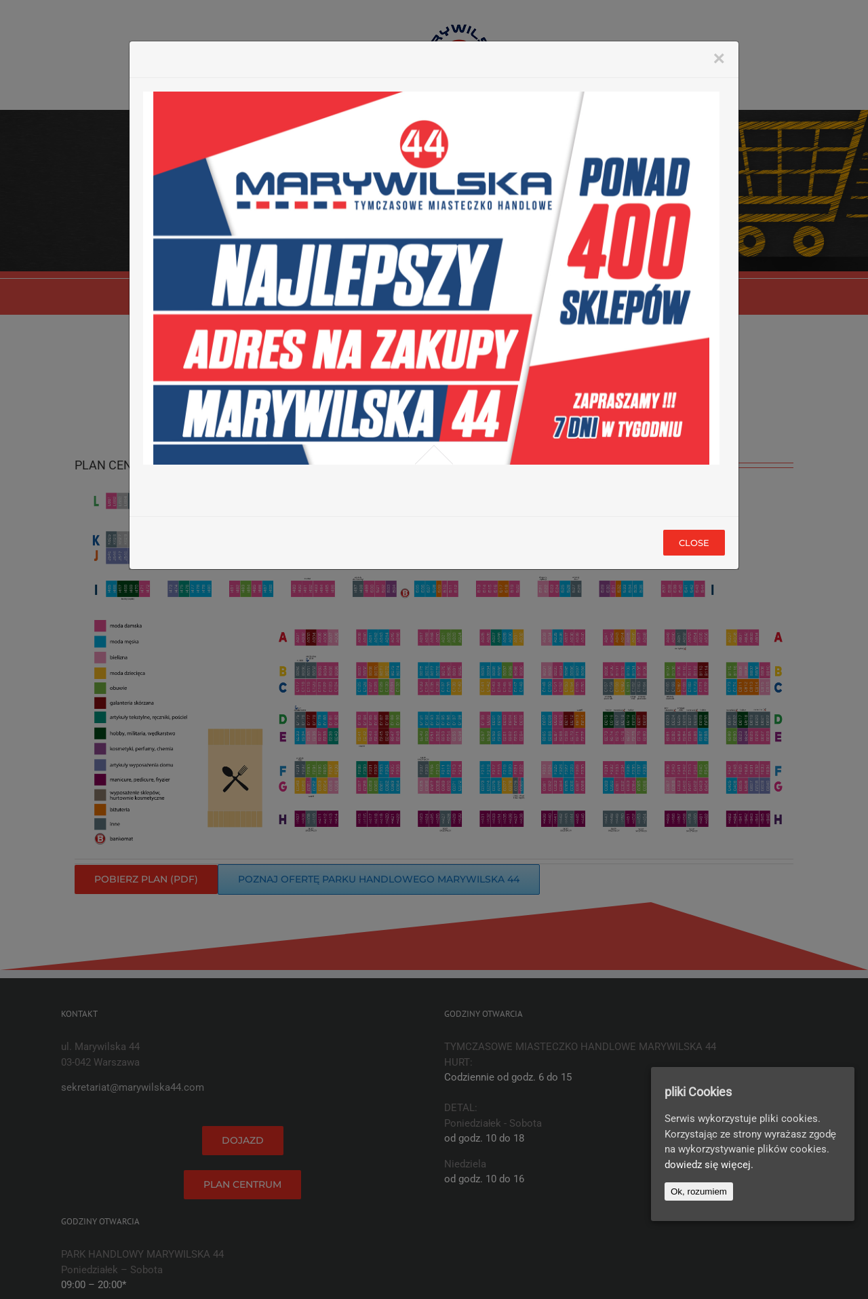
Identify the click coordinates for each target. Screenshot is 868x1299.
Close (694, 542)
